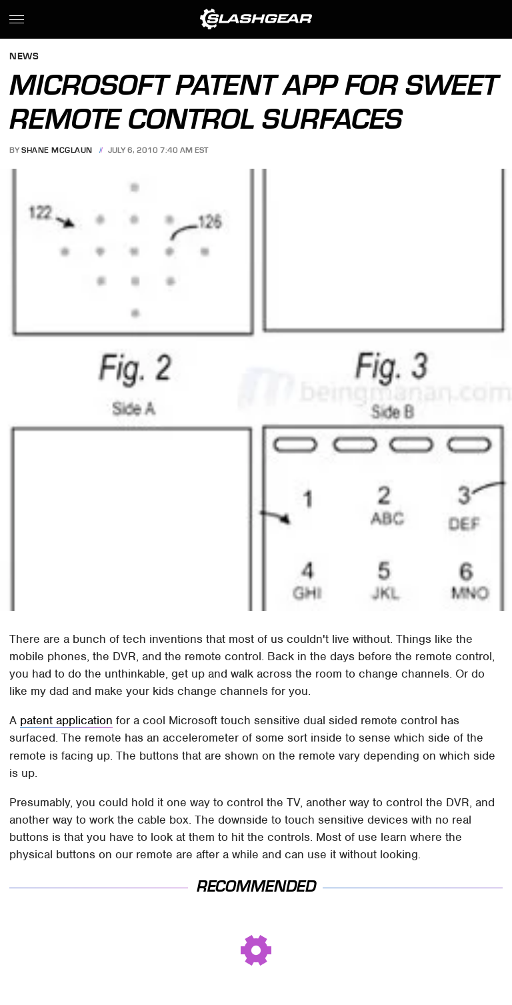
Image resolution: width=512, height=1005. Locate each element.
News (24, 57)
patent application (66, 720)
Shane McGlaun (57, 150)
